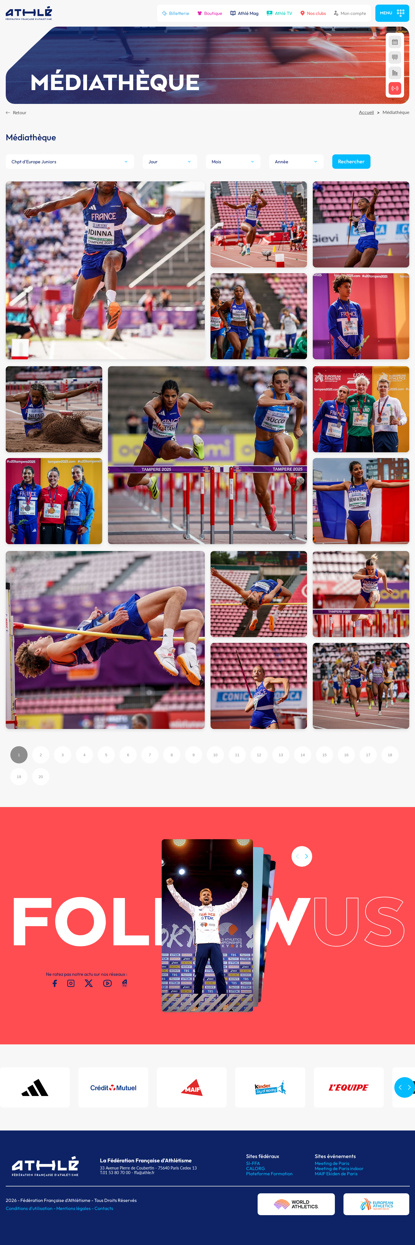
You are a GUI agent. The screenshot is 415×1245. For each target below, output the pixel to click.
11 (237, 755)
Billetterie (175, 13)
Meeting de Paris (332, 1163)
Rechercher (351, 161)
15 (325, 755)
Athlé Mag (244, 13)
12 (259, 755)
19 (19, 777)
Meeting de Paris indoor (339, 1168)
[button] (306, 867)
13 (281, 755)
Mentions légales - (75, 1208)
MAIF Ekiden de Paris (336, 1173)
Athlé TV (279, 13)
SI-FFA (253, 1163)
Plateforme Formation (269, 1173)
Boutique (209, 13)
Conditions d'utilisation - (31, 1208)
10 (215, 755)
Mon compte (350, 13)
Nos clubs (313, 13)
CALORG (255, 1168)
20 (41, 777)
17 (368, 755)
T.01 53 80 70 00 (115, 1172)
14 (303, 755)
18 (390, 755)
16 (346, 755)
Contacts (103, 1208)
